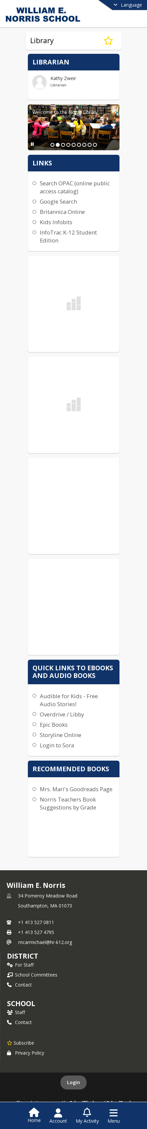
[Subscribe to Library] (108, 41)
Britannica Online (62, 212)
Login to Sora (57, 745)
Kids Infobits (56, 222)
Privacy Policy (25, 1053)
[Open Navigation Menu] (114, 1116)
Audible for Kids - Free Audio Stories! (69, 700)
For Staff (20, 965)
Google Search (58, 201)
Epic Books (54, 724)
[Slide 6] (79, 145)
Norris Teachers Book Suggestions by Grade (68, 803)
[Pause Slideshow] (32, 144)
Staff (16, 1012)
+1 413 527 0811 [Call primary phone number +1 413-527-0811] (36, 922)
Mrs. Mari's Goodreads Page (76, 789)
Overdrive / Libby (62, 714)
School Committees (32, 975)
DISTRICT (22, 956)
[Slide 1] (52, 145)
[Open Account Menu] (58, 1116)
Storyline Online (60, 735)
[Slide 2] (58, 145)
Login (73, 1082)
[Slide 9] (95, 145)
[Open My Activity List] (87, 1116)
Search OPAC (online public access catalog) (75, 187)
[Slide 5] (74, 145)
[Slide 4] (68, 145)
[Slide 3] (63, 145)
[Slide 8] (90, 145)
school (21, 1003)
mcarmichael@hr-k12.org (45, 942)
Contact (19, 985)
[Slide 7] (84, 145)
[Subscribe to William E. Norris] (20, 1042)
